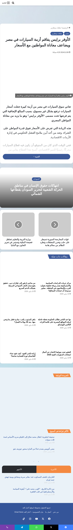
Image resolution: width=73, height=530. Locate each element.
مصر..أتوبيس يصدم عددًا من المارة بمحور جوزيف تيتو (33, 449)
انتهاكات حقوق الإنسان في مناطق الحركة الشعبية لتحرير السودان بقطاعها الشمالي (36, 190)
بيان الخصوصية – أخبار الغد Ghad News (28, 512)
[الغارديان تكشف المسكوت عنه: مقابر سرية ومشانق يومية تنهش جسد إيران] (63, 481)
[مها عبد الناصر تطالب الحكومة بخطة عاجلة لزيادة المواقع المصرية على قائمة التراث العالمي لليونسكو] (54, 307)
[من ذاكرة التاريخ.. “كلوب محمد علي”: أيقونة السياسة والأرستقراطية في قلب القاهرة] (63, 493)
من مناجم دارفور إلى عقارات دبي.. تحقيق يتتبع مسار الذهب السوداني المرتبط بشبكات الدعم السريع (19, 285)
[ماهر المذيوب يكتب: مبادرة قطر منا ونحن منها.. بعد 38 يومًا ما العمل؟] (19, 307)
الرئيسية (66, 28)
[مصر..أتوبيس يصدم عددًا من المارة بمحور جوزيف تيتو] (63, 453)
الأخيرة (54, 469)
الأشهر (19, 469)
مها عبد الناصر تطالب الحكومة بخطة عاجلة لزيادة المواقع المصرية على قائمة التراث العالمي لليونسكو (54, 322)
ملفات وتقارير (56, 28)
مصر (67, 34)
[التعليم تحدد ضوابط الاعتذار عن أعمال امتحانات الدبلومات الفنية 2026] (54, 341)
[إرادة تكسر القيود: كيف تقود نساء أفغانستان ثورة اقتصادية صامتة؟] (19, 341)
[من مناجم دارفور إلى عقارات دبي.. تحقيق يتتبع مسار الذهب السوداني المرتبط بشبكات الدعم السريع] (19, 271)
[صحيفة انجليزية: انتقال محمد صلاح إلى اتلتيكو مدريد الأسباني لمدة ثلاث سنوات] (63, 441)
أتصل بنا (48, 512)
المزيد (36, 157)
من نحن (56, 512)
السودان (36, 179)
